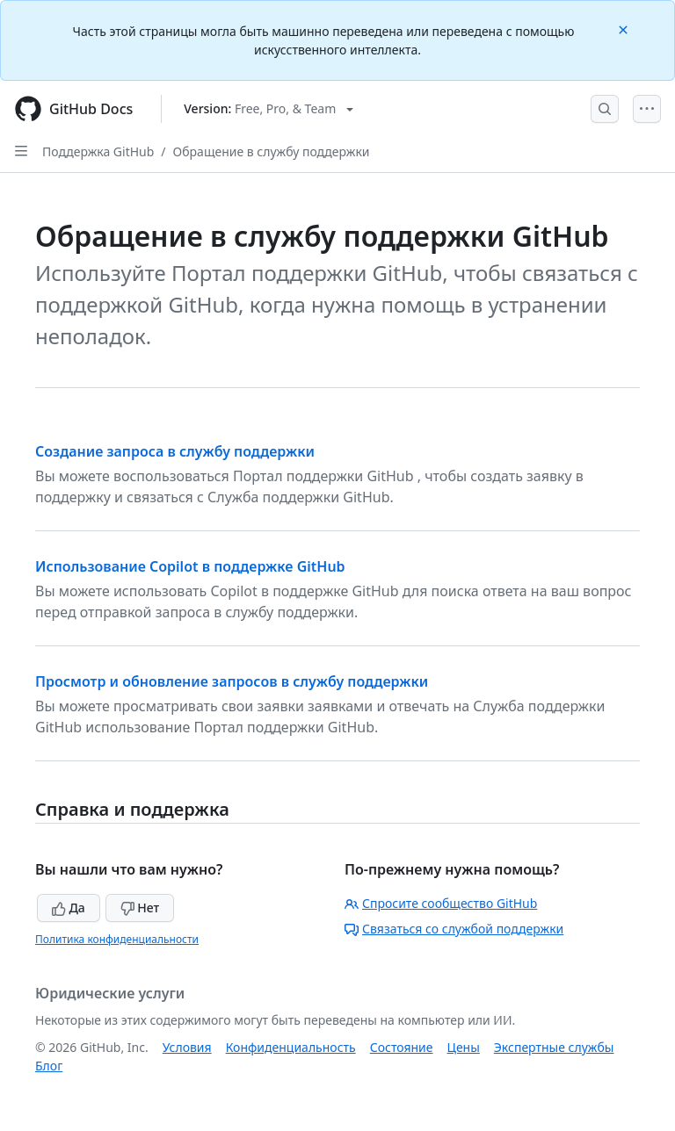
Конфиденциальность (291, 1047)
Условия (187, 1047)
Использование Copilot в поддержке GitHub (190, 566)
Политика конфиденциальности (117, 939)
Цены (463, 1047)
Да (68, 907)
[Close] (625, 28)
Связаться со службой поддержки (454, 928)
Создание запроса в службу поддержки (175, 451)
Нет (140, 907)
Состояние (401, 1047)
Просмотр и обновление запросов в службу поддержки (231, 681)
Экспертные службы (554, 1047)
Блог (48, 1065)
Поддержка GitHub (98, 151)
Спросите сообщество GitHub (441, 903)
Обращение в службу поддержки (271, 151)
